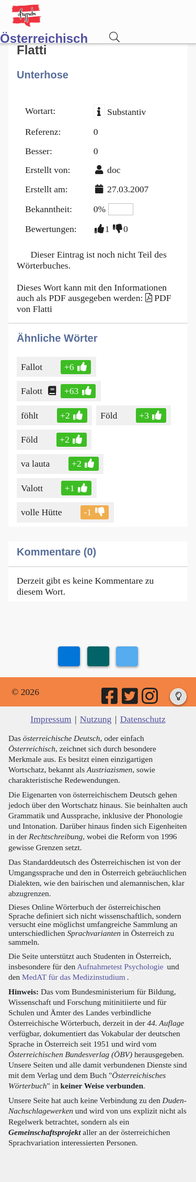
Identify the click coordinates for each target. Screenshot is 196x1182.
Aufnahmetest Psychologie (120, 966)
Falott (32, 391)
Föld (109, 415)
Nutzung (96, 719)
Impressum (50, 719)
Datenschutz (143, 719)
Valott (32, 488)
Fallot (32, 367)
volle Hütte (42, 512)
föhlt (30, 415)
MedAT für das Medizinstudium (73, 976)
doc (113, 170)
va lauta (36, 463)
